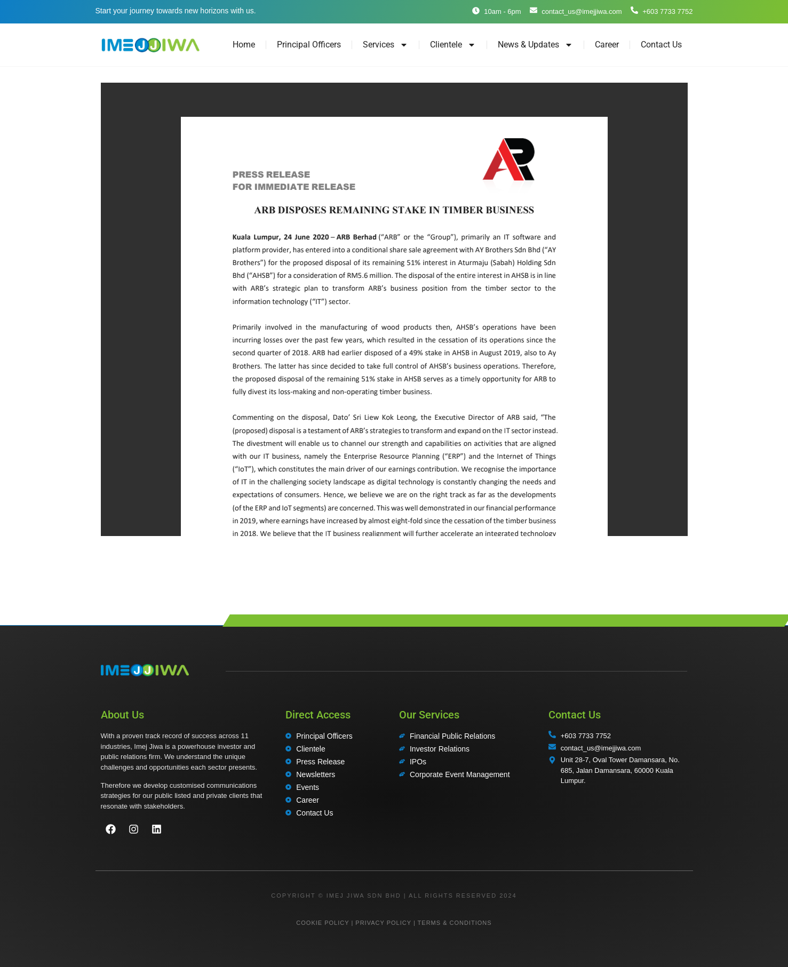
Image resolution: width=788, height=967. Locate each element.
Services (385, 44)
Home (244, 44)
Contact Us (661, 44)
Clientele (453, 44)
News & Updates (535, 44)
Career (607, 44)
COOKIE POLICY (322, 923)
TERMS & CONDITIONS (455, 923)
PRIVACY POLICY (383, 923)
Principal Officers (309, 44)
